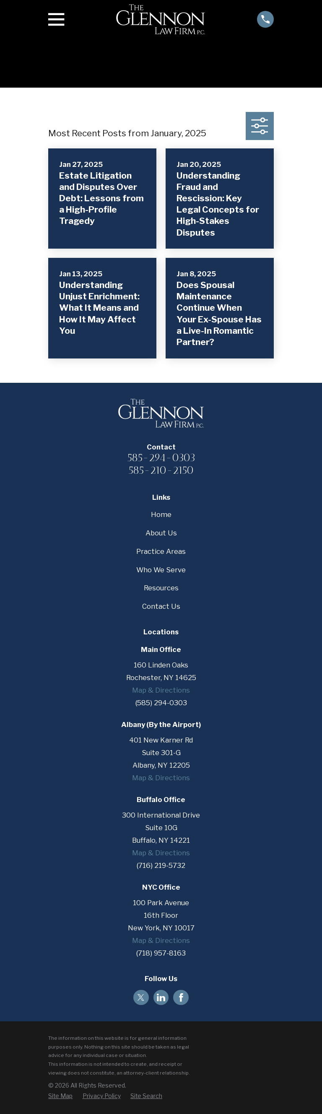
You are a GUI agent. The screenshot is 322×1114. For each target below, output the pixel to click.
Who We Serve (161, 570)
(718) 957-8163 (161, 953)
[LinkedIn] (161, 997)
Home (161, 514)
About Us (161, 533)
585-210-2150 (161, 470)
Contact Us (161, 606)
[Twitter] (141, 997)
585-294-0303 (161, 457)
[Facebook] (181, 997)
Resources (161, 588)
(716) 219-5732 (161, 865)
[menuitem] (60, 1096)
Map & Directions (161, 690)
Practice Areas (161, 551)
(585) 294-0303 (161, 703)
